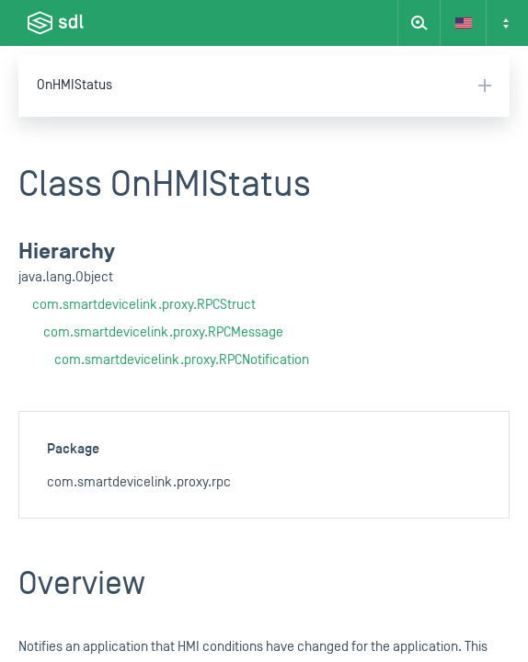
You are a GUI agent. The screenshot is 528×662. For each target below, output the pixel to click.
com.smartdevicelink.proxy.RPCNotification (181, 360)
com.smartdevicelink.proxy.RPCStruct (144, 305)
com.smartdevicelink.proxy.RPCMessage (163, 332)
